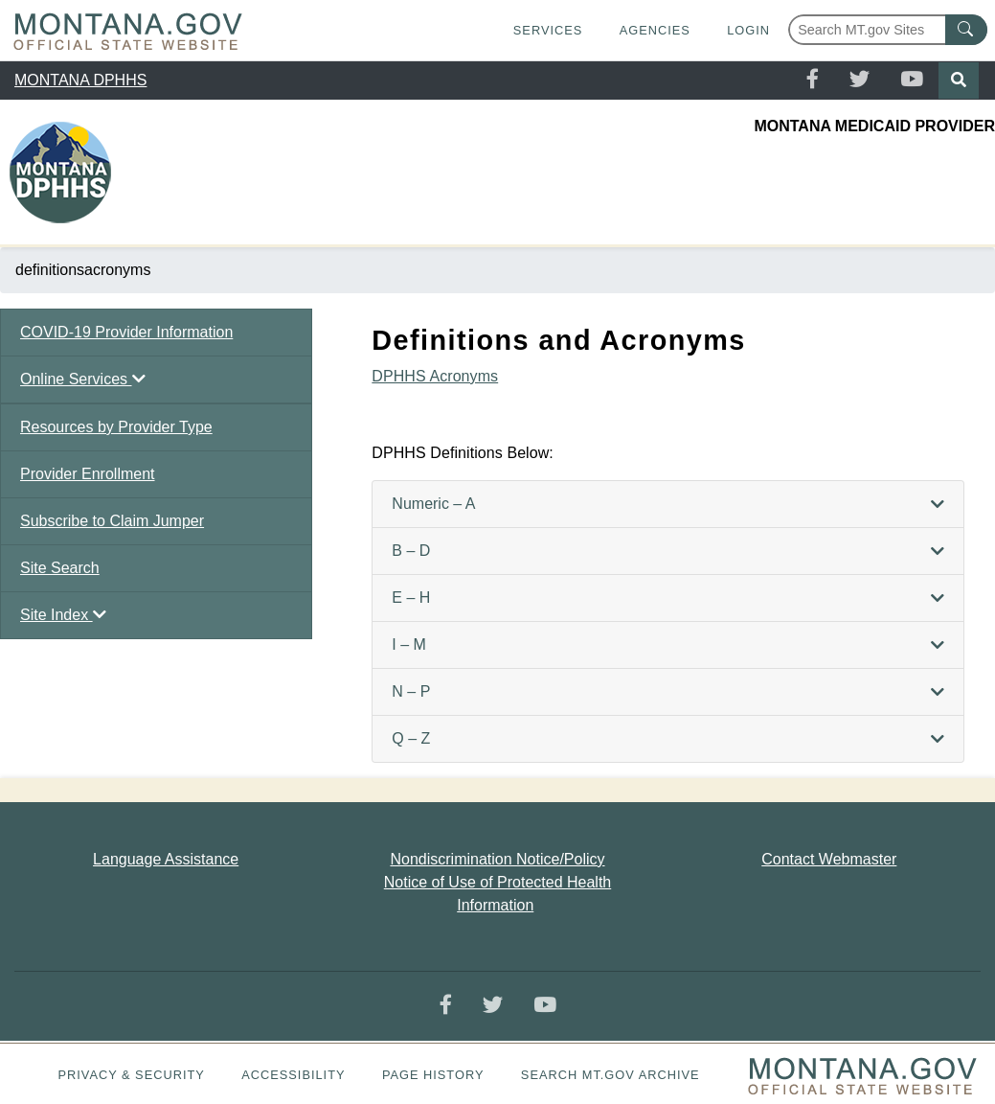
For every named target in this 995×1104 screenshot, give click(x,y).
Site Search (60, 568)
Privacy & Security (130, 1075)
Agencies (655, 30)
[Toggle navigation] (968, 184)
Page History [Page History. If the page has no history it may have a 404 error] (433, 1075)
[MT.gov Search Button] (966, 29)
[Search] (958, 80)
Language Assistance (165, 859)
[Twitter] (859, 80)
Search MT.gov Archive (610, 1075)
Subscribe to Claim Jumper (112, 521)
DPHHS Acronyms (435, 376)
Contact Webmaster (828, 859)
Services (547, 30)
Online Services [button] (83, 379)
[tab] (668, 504)
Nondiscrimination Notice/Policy (497, 859)
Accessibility (293, 1075)
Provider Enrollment (87, 474)
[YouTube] (911, 80)
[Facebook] (812, 80)
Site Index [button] (63, 615)
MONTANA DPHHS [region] (80, 80)
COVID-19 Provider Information (126, 332)
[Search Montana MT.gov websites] (887, 29)
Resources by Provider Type (116, 427)
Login (748, 30)
